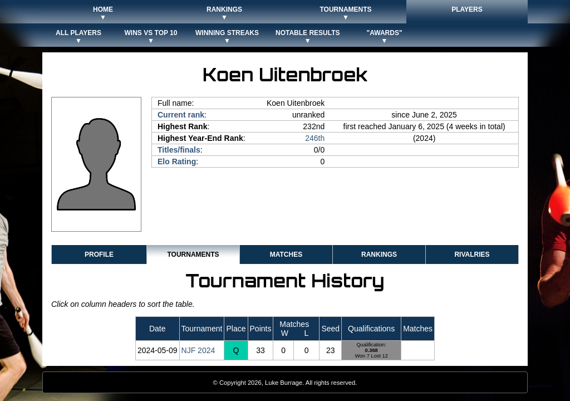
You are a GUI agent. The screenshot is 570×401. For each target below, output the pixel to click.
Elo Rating (177, 161)
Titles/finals (179, 149)
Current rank (181, 114)
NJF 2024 (198, 350)
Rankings (379, 254)
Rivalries (471, 254)
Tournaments (193, 254)
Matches (286, 254)
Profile (99, 254)
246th (315, 138)
